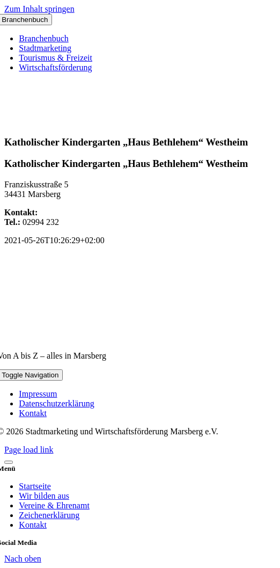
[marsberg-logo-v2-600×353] (140, 337)
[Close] (8, 462)
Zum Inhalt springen (39, 8)
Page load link (29, 449)
